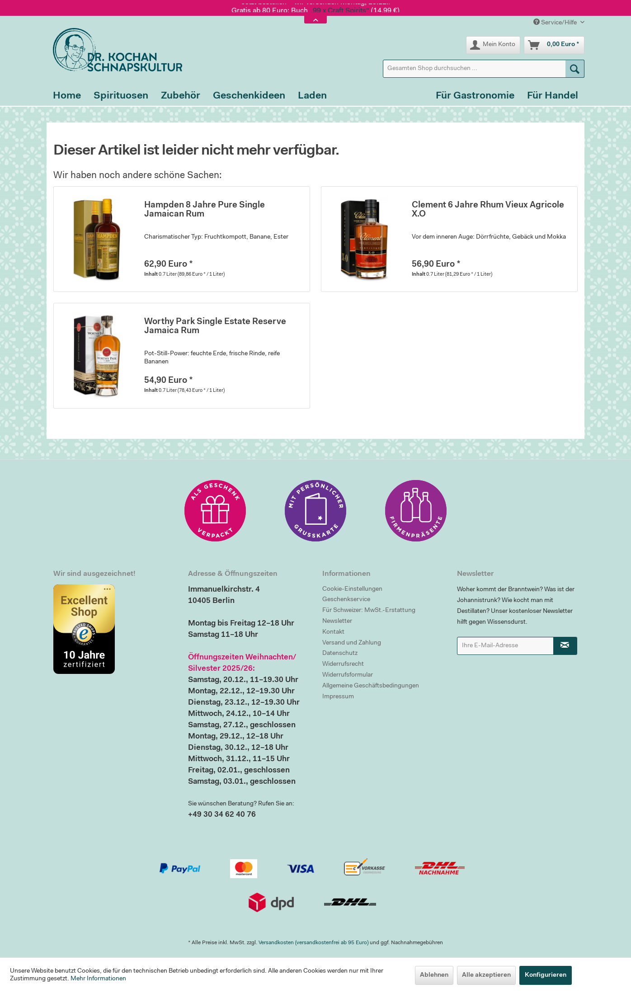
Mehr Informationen (98, 979)
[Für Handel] (552, 96)
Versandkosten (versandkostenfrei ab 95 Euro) (313, 943)
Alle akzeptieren (486, 975)
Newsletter (337, 621)
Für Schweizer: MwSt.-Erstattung (368, 610)
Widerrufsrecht (343, 664)
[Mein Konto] (493, 45)
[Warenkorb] (554, 45)
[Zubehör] (181, 96)
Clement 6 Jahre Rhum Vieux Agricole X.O (488, 210)
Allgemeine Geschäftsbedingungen (370, 686)
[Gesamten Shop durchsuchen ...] (483, 69)
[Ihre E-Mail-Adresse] (505, 646)
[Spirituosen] (121, 96)
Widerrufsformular (347, 675)
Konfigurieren (545, 975)
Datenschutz (340, 653)
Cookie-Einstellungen (352, 589)
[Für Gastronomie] (475, 96)
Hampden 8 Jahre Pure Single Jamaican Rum (204, 210)
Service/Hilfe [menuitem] (555, 22)
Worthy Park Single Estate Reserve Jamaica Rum (215, 326)
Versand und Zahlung (351, 643)
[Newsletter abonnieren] (565, 646)
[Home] (67, 96)
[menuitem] (483, 69)
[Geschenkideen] (249, 96)
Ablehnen (434, 975)
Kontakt (333, 632)
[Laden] (312, 96)
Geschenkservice (346, 600)
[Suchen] (574, 69)
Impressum (338, 697)
